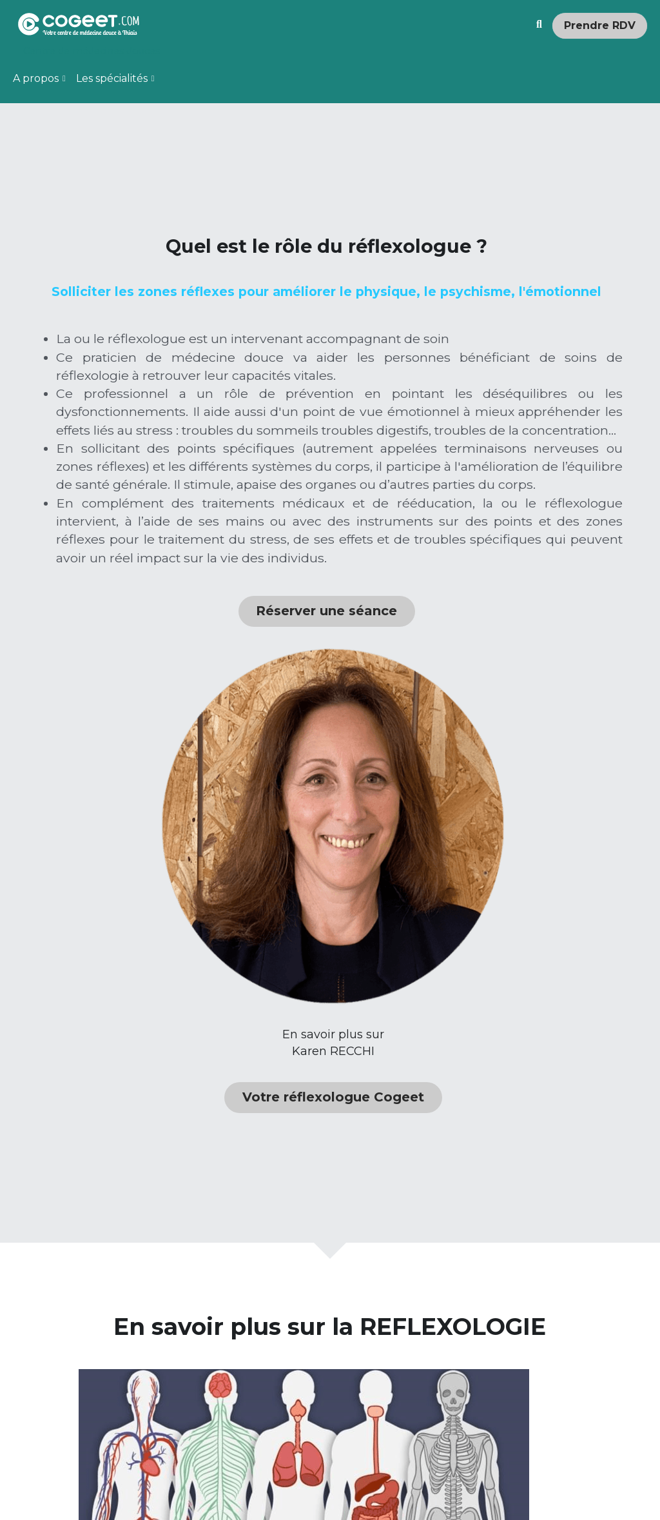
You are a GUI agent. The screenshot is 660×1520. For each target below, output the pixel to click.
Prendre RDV (600, 25)
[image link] (78, 22)
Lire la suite (448, 1445)
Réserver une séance (223, 926)
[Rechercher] (539, 24)
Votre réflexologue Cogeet (539, 626)
